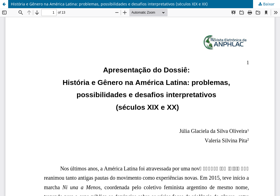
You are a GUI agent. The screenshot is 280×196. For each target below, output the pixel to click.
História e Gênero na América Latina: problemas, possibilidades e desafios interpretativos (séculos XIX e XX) (109, 4)
